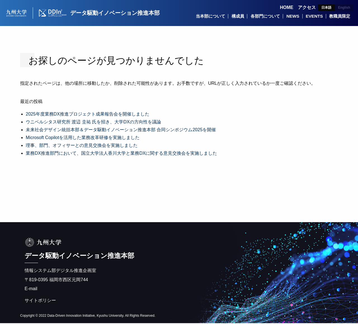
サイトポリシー (40, 301)
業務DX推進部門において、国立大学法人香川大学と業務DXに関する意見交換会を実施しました (121, 154)
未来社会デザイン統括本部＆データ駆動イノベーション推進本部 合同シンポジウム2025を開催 (121, 130)
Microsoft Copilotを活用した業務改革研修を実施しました (83, 138)
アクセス (307, 7)
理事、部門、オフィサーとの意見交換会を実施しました (82, 146)
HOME (286, 7)
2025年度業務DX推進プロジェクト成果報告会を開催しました (87, 114)
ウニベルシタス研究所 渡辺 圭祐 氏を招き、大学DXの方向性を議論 (93, 122)
